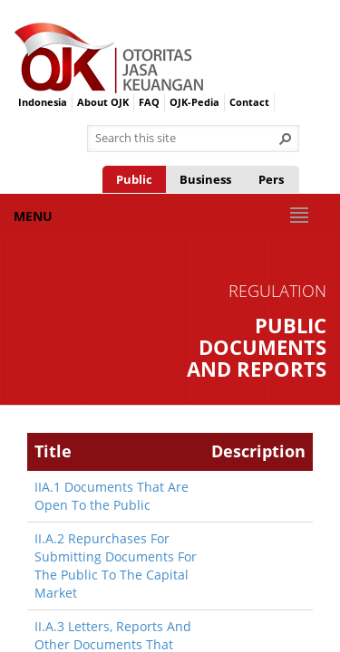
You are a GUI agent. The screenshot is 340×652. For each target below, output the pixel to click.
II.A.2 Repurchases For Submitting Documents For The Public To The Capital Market (115, 565)
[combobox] (186, 138)
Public (134, 179)
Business (205, 179)
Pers (271, 179)
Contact (249, 102)
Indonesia (42, 102)
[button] (286, 139)
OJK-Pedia (194, 102)
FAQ (149, 102)
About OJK (103, 102)
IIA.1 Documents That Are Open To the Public (111, 495)
